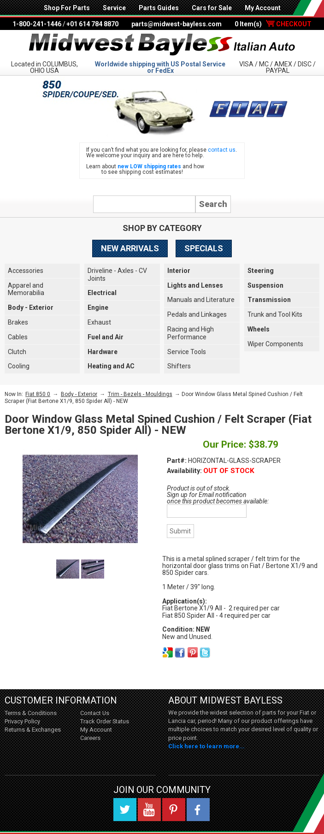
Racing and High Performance (190, 333)
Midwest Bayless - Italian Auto (162, 44)
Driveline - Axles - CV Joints (117, 274)
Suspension (265, 285)
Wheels (258, 329)
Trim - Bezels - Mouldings (140, 394)
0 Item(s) (273, 24)
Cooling (18, 366)
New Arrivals (130, 248)
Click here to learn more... (206, 746)
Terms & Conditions (31, 713)
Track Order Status (104, 721)
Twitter (124, 809)
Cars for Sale (212, 8)
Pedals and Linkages (197, 314)
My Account (263, 8)
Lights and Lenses (195, 285)
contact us (222, 150)
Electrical (102, 292)
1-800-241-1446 (36, 24)
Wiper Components (275, 344)
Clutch (17, 351)
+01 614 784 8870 (92, 24)
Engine (98, 307)
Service (114, 8)
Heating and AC (111, 366)
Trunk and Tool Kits (274, 314)
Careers (90, 737)
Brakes (18, 322)
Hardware (103, 351)
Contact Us (94, 713)
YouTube (149, 809)
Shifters (179, 366)
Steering (260, 270)
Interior (178, 270)
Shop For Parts (67, 8)
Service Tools (186, 351)
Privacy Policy (22, 721)
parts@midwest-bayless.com (176, 24)
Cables (18, 337)
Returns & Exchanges (33, 729)
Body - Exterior (30, 307)
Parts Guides (159, 8)
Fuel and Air (106, 337)
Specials (203, 248)
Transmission (269, 299)
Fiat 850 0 (37, 394)
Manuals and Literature (201, 299)
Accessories (25, 270)
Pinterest (173, 809)
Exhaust (99, 322)
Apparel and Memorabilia (26, 289)
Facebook (198, 809)
